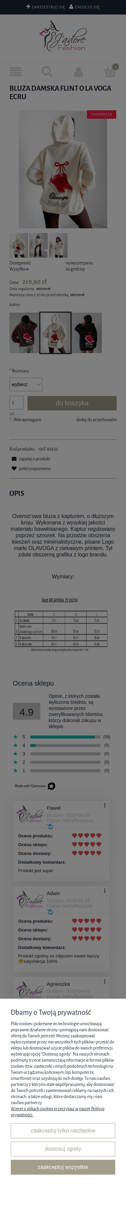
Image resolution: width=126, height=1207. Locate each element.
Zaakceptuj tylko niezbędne (63, 1130)
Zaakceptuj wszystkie (63, 1167)
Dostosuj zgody (63, 1149)
